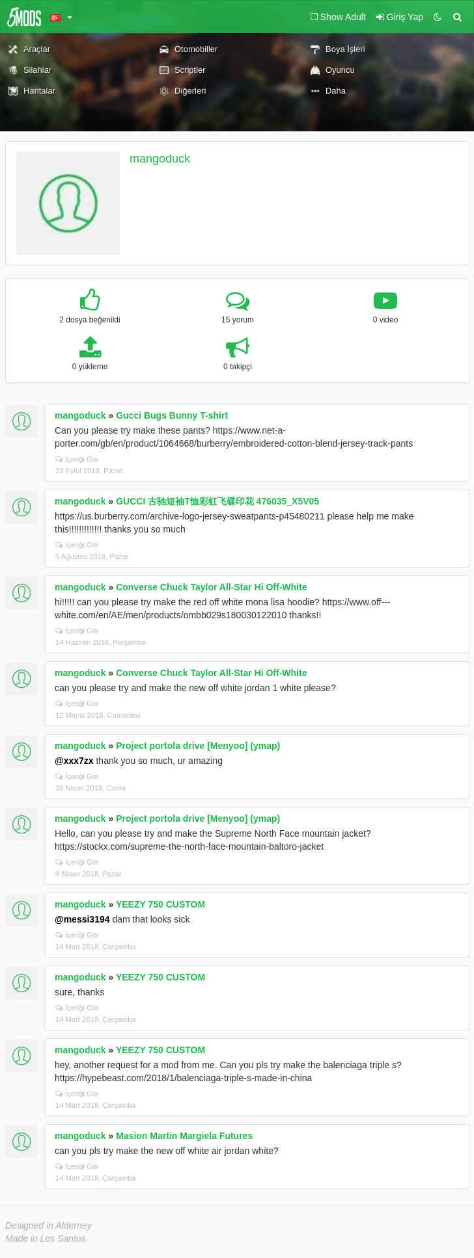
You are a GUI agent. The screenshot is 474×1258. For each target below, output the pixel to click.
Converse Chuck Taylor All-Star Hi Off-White (211, 587)
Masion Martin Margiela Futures (184, 1136)
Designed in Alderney (48, 1225)
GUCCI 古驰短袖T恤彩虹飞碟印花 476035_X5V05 (217, 501)
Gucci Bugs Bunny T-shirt (172, 415)
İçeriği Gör (77, 459)
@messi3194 (82, 919)
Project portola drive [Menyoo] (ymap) (198, 745)
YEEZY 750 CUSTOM (160, 904)
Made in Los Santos (45, 1238)
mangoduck (160, 158)
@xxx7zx (74, 760)
